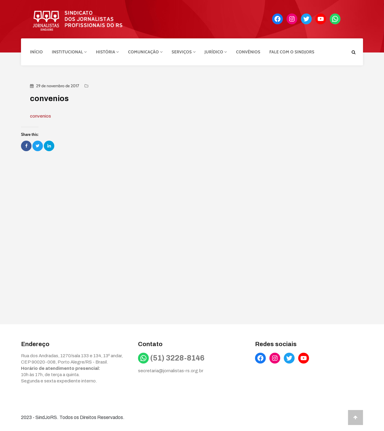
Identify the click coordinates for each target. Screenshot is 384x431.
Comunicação (145, 52)
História (107, 52)
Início (36, 52)
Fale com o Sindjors (291, 52)
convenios (40, 116)
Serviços (184, 52)
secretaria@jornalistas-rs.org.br (170, 370)
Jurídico (216, 52)
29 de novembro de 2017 (57, 85)
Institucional (69, 52)
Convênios (248, 52)
